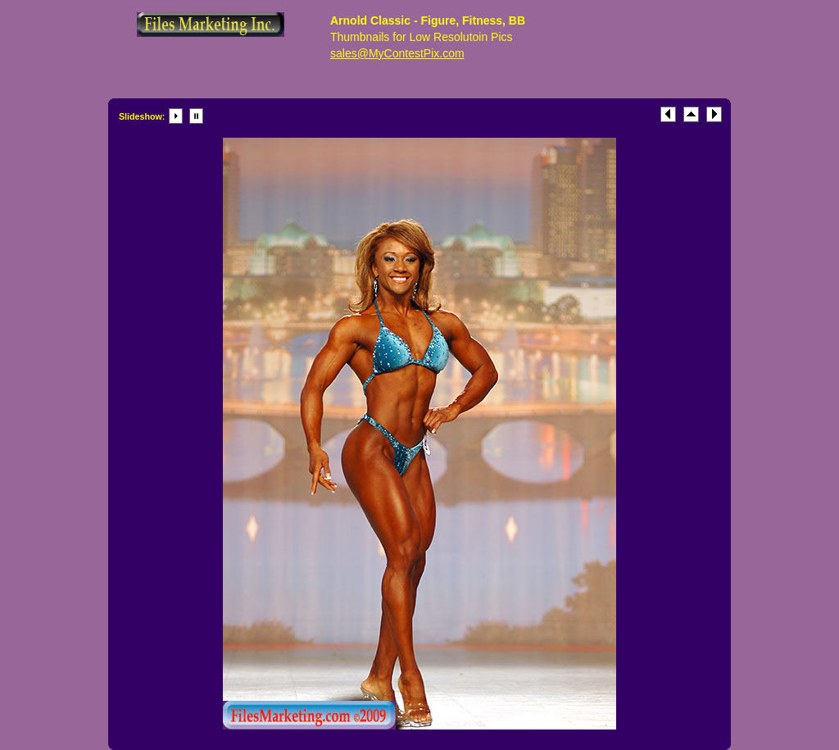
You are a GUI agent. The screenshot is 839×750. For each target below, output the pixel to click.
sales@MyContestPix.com (397, 53)
